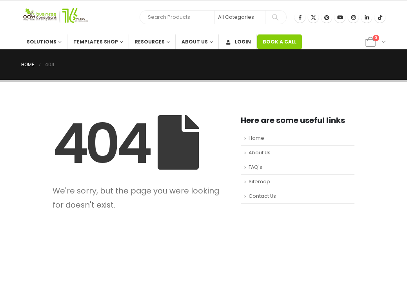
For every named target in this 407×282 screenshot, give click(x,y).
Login (238, 41)
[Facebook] (299, 17)
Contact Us (262, 196)
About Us (195, 41)
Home (256, 138)
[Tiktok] (379, 17)
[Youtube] (339, 17)
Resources (150, 41)
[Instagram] (353, 17)
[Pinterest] (326, 17)
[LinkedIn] (366, 17)
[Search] (275, 17)
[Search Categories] (239, 17)
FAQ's (255, 167)
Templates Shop (95, 41)
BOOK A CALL (279, 41)
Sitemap (259, 181)
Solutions (41, 41)
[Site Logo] (54, 17)
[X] (313, 17)
